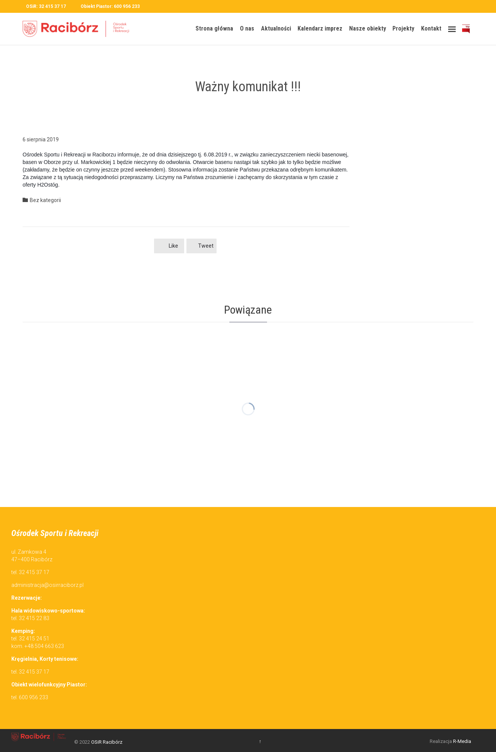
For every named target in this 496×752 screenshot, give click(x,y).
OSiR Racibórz (106, 742)
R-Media (462, 741)
